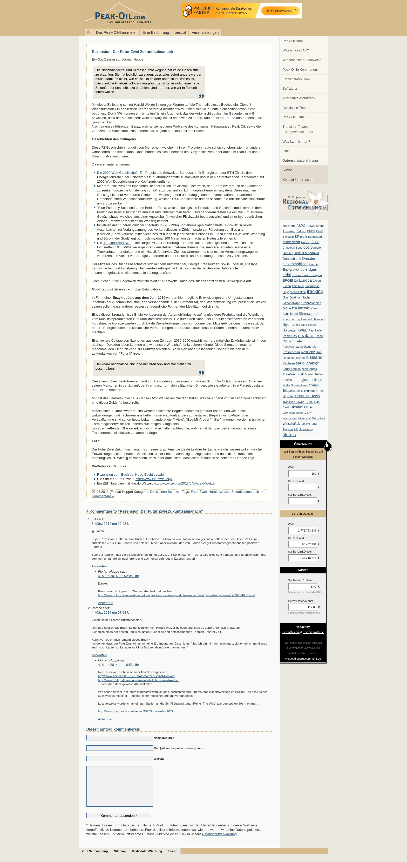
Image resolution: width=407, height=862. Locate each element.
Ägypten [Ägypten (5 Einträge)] (288, 429)
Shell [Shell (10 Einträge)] (300, 374)
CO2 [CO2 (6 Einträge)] (306, 247)
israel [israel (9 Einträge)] (294, 314)
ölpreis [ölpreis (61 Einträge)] (289, 434)
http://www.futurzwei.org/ (153, 479)
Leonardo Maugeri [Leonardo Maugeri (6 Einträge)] (312, 319)
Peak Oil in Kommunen (300, 69)
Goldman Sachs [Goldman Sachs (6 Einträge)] (300, 297)
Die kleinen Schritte (164, 492)
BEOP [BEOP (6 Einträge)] (311, 231)
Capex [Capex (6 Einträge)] (305, 242)
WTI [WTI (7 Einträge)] (308, 423)
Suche (287, 170)
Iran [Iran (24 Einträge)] (286, 313)
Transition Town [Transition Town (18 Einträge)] (307, 396)
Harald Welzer (219, 492)
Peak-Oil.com (293, 41)
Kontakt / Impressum (298, 180)
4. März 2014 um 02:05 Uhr (118, 576)
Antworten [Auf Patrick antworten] (99, 655)
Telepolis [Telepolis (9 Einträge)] (289, 391)
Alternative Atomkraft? (299, 98)
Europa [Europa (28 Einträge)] (305, 280)
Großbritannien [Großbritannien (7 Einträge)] (311, 302)
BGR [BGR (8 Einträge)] (319, 231)
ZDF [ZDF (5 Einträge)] (315, 423)
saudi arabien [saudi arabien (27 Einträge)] (308, 363)
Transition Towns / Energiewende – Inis (298, 129)
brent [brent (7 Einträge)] (303, 236)
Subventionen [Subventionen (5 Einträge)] (299, 385)
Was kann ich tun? (296, 141)
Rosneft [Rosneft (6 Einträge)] (299, 357)
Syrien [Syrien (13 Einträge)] (313, 385)
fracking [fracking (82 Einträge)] (315, 291)
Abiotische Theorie (296, 108)
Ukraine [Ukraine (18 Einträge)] (296, 407)
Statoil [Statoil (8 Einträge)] (309, 374)
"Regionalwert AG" (117, 243)
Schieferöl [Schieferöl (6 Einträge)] (289, 374)
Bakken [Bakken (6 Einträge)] (301, 231)
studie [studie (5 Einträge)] (286, 385)
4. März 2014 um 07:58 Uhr (112, 612)
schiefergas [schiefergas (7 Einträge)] (309, 368)
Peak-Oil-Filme (294, 117)
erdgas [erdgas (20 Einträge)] (311, 269)
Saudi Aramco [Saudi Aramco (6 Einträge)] (292, 368)
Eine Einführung (156, 32)
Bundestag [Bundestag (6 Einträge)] (315, 236)
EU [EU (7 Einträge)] (296, 280)
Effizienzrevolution (296, 79)
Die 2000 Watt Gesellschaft (117, 173)
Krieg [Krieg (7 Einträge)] (286, 319)
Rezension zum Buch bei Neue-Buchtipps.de (130, 474)
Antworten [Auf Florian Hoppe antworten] (105, 603)
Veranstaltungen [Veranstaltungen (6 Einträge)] (293, 412)
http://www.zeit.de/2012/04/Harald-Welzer (185, 483)
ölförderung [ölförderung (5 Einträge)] (306, 429)
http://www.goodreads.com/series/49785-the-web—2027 (135, 711)
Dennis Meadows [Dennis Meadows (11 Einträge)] (306, 253)
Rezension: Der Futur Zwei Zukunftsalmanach (132, 52)
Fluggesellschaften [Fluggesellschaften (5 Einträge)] (294, 292)
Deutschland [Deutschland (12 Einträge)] (292, 259)
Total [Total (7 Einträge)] (290, 396)
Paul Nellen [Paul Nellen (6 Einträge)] (315, 330)
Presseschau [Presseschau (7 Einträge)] (291, 352)
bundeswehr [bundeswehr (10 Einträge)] (291, 242)
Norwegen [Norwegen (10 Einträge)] (290, 330)
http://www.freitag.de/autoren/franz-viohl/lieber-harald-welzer (138, 680)
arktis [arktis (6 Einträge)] (286, 225)
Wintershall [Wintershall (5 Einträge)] (304, 418)
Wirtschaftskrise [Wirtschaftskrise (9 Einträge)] (294, 424)
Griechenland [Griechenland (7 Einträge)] (291, 302)
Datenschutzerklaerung (219, 842)
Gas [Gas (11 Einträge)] (286, 297)
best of (180, 32)
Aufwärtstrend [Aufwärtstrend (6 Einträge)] (315, 225)
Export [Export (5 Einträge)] (317, 280)
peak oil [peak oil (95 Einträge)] (306, 335)
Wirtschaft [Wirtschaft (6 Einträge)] (318, 418)
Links (286, 151)
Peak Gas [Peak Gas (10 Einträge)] (290, 336)
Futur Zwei (199, 492)
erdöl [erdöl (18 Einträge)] (287, 275)
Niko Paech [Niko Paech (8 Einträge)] (309, 325)
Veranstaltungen (205, 32)
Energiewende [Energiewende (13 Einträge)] (293, 269)
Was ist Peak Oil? (296, 50)
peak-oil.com (54, 13)
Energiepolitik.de (313, 632)
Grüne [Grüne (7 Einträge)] (287, 308)
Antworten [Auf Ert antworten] (99, 566)
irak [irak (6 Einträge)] (316, 308)
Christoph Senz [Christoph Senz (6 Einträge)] (292, 247)
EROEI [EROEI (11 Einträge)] (288, 280)
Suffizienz (290, 88)
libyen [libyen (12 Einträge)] (287, 325)
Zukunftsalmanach (245, 492)
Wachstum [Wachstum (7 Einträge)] (290, 418)
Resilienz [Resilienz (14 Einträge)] (308, 352)
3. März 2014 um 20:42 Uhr (112, 524)
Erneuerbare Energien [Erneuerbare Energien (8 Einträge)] (307, 275)
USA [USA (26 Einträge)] (308, 407)
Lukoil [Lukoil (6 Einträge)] (296, 324)
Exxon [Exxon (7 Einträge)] (287, 286)
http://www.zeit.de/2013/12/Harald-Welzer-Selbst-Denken (136, 676)
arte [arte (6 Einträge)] (292, 225)
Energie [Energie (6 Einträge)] (313, 264)
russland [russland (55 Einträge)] (314, 357)
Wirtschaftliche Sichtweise (302, 60)
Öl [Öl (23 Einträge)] (296, 429)
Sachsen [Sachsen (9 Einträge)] (289, 363)
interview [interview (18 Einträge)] (305, 308)
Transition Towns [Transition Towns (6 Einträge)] (293, 401)
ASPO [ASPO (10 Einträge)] (301, 226)
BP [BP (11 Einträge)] (297, 236)
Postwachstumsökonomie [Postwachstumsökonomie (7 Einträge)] (299, 346)
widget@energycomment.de (303, 658)
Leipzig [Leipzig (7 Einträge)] (295, 319)
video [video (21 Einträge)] (308, 412)
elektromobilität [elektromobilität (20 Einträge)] (295, 264)
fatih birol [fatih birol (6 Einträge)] (298, 286)
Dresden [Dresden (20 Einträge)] (309, 258)
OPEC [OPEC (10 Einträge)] (302, 330)
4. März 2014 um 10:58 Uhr (118, 665)
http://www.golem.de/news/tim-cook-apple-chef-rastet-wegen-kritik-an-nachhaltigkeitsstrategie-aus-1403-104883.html (176, 595)
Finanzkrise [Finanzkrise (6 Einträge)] (312, 286)
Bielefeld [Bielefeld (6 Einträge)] (288, 236)
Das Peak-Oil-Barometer (116, 32)
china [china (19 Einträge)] (315, 242)
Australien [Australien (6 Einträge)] (289, 231)
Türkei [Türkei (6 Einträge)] (309, 401)
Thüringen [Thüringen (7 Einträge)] (310, 390)
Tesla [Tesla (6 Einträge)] (299, 390)
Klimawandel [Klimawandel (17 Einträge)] (309, 313)
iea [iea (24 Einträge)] (294, 308)
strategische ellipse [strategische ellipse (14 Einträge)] (307, 380)
